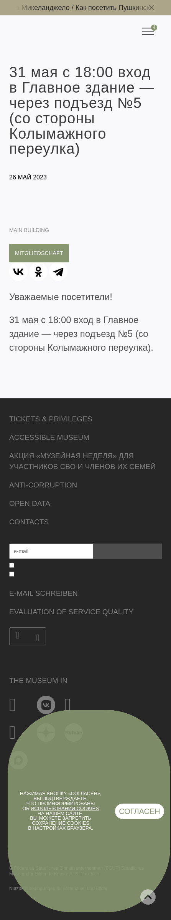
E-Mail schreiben (43, 593)
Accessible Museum (49, 437)
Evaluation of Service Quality (71, 612)
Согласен (139, 811)
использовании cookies (65, 808)
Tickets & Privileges (50, 419)
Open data (29, 503)
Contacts (29, 522)
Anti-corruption (43, 485)
